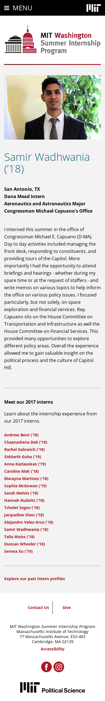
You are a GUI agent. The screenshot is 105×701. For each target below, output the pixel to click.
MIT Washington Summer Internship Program (52, 626)
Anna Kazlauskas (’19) (25, 464)
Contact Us (38, 607)
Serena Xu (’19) (18, 551)
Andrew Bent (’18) (21, 434)
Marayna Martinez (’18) (26, 478)
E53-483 (78, 636)
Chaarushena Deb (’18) (25, 442)
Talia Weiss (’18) (19, 536)
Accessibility (52, 648)
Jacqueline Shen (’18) (24, 514)
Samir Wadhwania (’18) (26, 529)
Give (66, 607)
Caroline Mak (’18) (21, 471)
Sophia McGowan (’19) (25, 485)
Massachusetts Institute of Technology (52, 631)
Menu (22, 7)
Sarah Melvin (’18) (21, 493)
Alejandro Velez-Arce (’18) (28, 522)
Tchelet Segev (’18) (22, 507)
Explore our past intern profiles (34, 578)
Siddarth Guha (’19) (22, 456)
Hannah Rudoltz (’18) (24, 500)
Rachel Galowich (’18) (24, 449)
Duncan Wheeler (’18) (24, 544)
